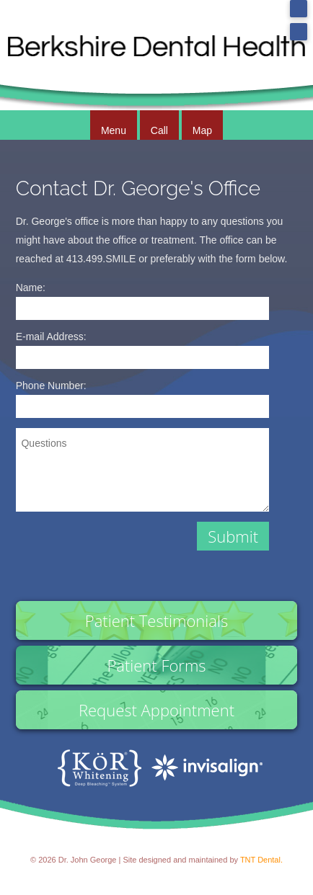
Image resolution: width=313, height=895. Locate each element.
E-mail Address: (51, 336)
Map (202, 130)
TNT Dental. (261, 859)
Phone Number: (51, 385)
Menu (113, 130)
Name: (30, 287)
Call (159, 130)
